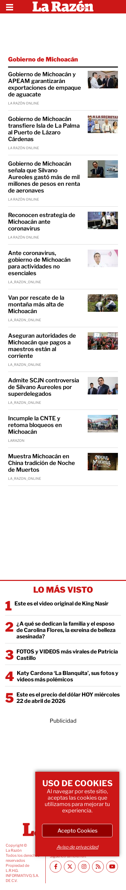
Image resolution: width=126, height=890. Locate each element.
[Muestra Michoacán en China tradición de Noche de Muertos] (103, 461)
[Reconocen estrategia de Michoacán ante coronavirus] (103, 220)
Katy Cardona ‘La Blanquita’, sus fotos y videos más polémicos (67, 676)
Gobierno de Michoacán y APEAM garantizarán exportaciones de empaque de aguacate (44, 84)
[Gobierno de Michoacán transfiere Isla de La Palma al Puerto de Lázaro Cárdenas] (103, 124)
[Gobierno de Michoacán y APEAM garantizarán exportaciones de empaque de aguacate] (103, 79)
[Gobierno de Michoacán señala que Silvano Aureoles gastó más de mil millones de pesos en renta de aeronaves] (103, 169)
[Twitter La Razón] (70, 867)
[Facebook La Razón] (55, 867)
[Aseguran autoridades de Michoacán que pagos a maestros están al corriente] (103, 341)
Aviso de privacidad (77, 847)
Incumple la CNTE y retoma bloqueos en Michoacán (35, 425)
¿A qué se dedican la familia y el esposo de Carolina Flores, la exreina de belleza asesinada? (66, 630)
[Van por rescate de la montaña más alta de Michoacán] (103, 303)
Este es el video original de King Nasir (61, 603)
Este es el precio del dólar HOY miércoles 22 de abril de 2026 (68, 697)
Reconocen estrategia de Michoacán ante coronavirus (41, 222)
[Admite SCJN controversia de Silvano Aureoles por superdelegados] (103, 385)
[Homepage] (63, 6)
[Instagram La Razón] (84, 867)
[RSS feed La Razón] (98, 867)
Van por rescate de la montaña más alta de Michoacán (36, 304)
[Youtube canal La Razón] (112, 867)
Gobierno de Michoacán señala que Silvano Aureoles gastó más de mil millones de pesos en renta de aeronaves (44, 177)
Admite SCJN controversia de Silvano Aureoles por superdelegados (43, 387)
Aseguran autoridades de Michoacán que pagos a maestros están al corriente (42, 345)
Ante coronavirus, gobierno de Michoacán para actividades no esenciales (39, 263)
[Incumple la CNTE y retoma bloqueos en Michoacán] (103, 423)
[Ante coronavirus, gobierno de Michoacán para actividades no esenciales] (103, 258)
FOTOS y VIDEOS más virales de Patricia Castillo (67, 654)
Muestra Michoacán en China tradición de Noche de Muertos (41, 463)
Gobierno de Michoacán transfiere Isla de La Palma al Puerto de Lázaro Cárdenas (44, 129)
